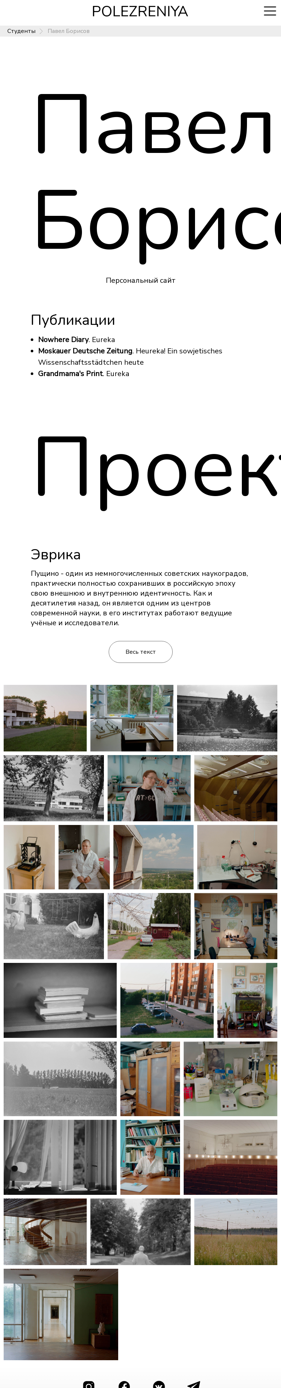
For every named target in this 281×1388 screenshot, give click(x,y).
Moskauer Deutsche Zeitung (85, 351)
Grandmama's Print (70, 374)
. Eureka (116, 374)
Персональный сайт (141, 280)
